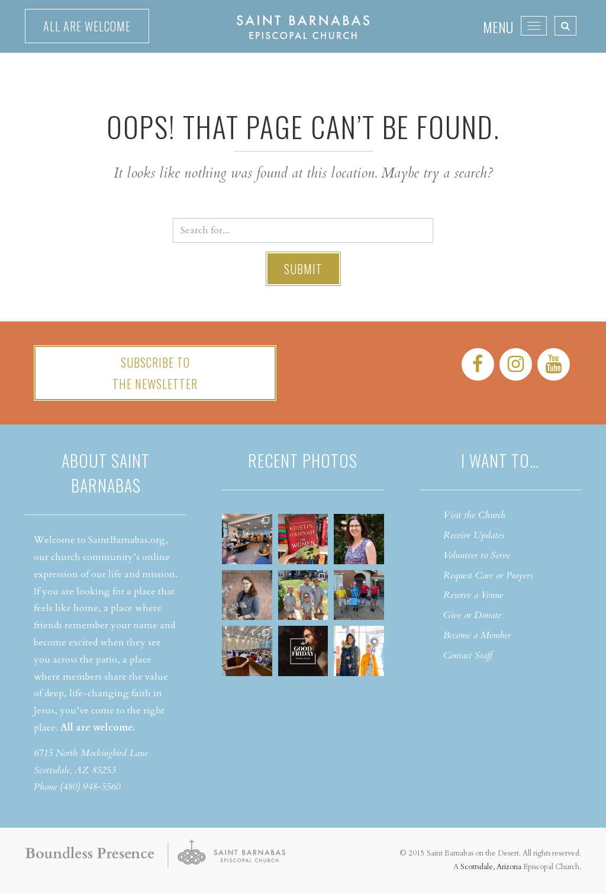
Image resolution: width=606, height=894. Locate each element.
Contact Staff (467, 655)
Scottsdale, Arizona (490, 866)
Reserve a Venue (473, 595)
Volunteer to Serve (476, 555)
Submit (303, 269)
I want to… (500, 460)
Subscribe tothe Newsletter (155, 373)
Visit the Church (474, 515)
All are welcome (87, 26)
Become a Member (477, 635)
